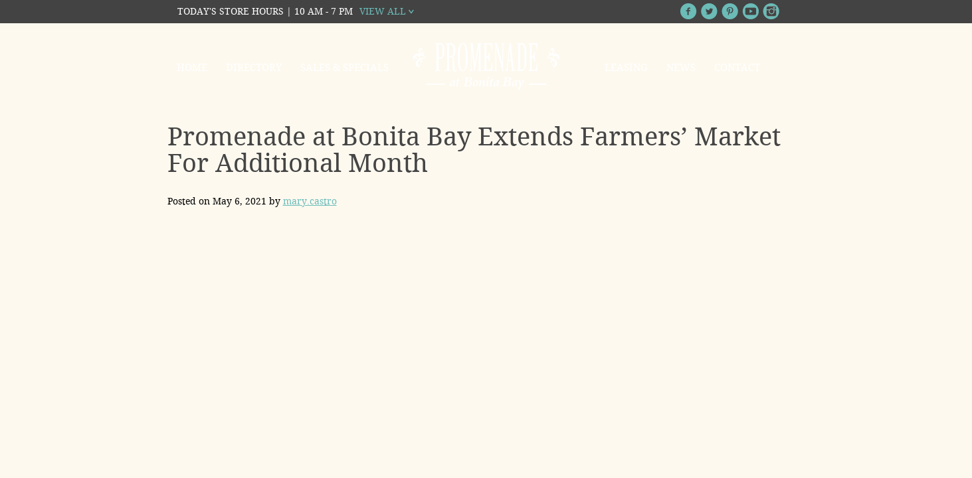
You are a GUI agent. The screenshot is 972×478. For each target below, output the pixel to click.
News (681, 68)
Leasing (626, 68)
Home (192, 68)
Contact (737, 68)
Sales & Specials (344, 68)
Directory (254, 68)
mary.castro (310, 201)
